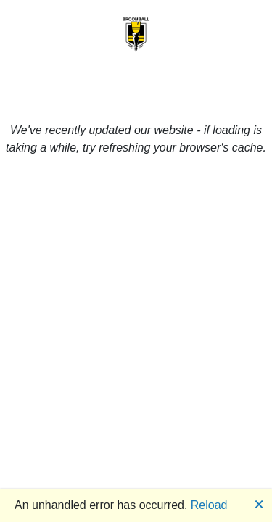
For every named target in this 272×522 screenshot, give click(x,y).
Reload (209, 505)
